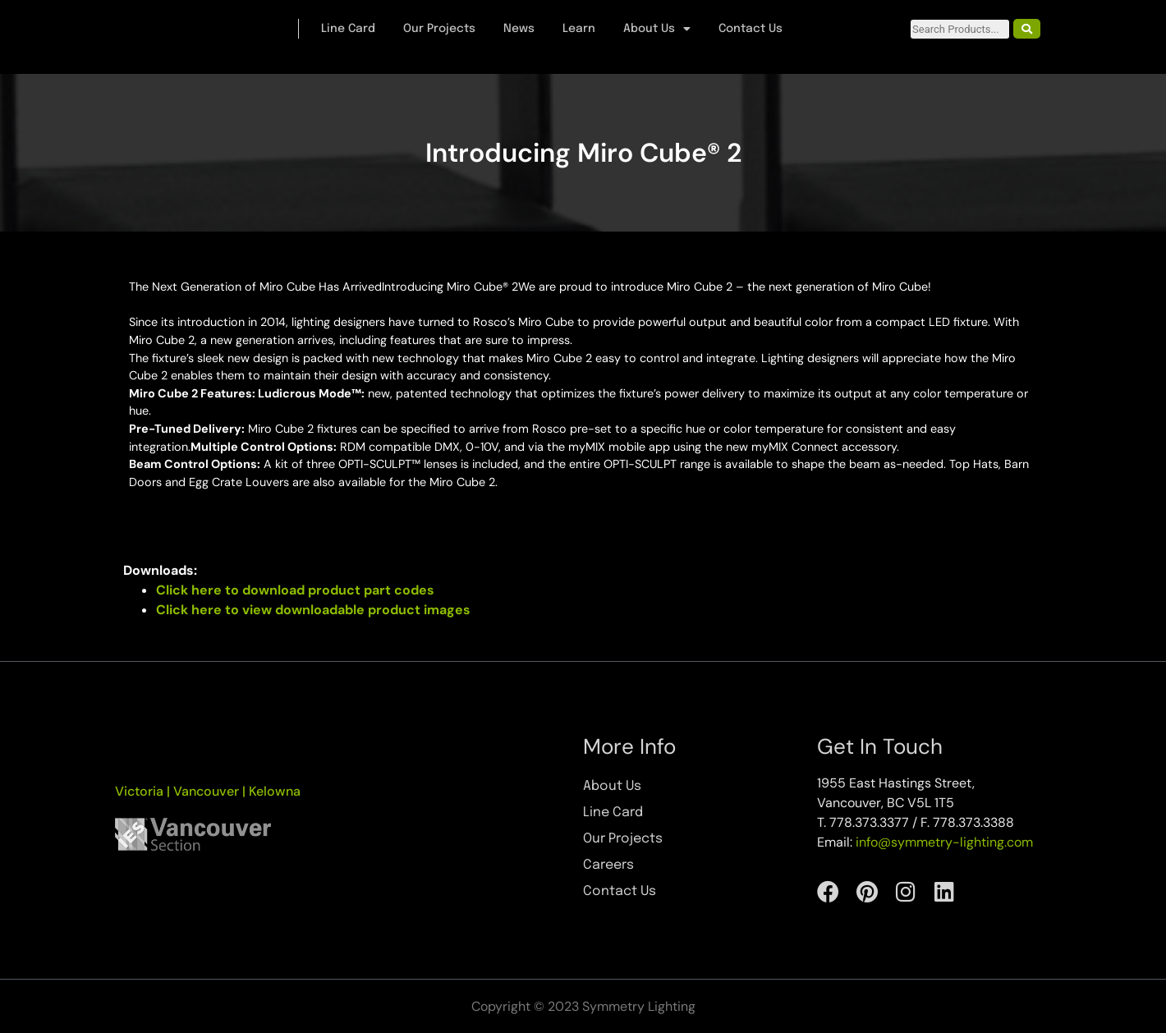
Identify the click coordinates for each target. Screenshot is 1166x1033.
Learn (578, 28)
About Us (657, 29)
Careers (608, 865)
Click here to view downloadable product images (313, 609)
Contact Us (750, 28)
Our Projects (439, 28)
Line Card (348, 28)
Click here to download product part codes (295, 590)
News (519, 28)
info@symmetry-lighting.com (944, 842)
